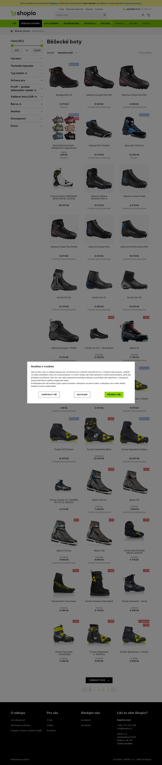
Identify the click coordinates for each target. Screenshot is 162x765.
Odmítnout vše (49, 394)
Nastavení (82, 394)
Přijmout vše (114, 394)
